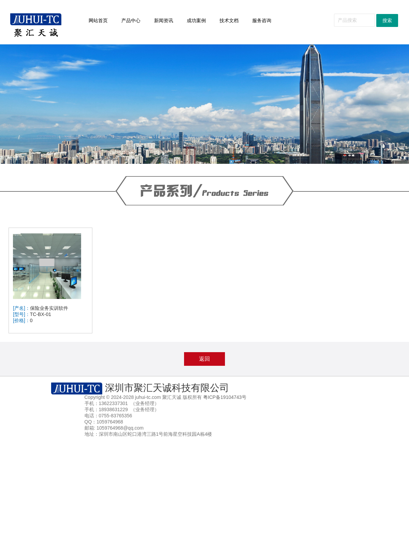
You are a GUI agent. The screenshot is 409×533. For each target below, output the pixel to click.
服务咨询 (264, 21)
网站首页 (98, 20)
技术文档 (231, 21)
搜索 (387, 20)
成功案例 (199, 21)
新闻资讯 (163, 20)
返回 (204, 359)
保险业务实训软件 (49, 308)
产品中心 (130, 20)
